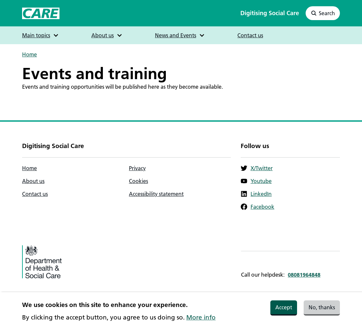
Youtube (256, 181)
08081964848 (304, 274)
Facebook (257, 206)
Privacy (137, 168)
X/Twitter (257, 168)
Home (29, 54)
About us (33, 181)
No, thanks (322, 310)
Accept (283, 310)
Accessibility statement (156, 194)
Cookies (138, 181)
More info (201, 320)
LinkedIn (256, 194)
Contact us (250, 35)
